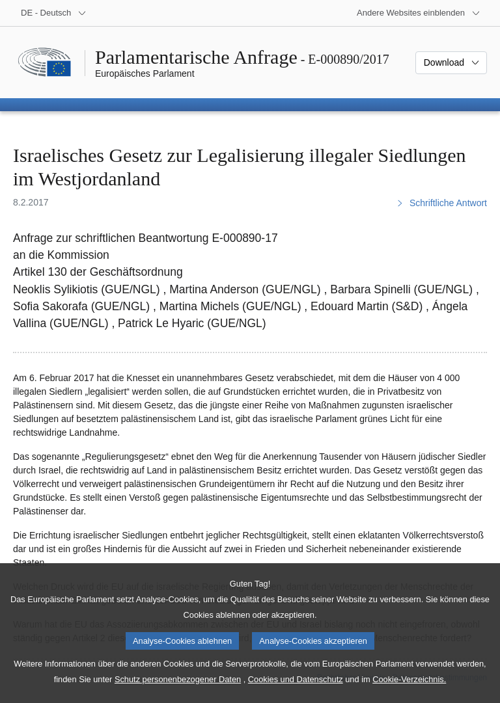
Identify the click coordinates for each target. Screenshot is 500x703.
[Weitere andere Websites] (418, 13)
